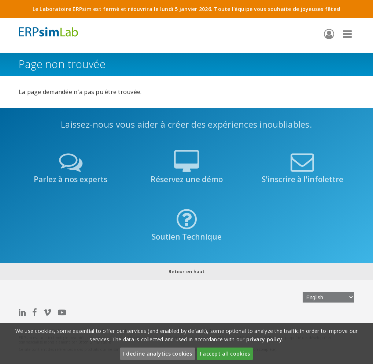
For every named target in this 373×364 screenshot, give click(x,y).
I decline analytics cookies (157, 353)
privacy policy (264, 339)
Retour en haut (186, 271)
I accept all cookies (225, 353)
